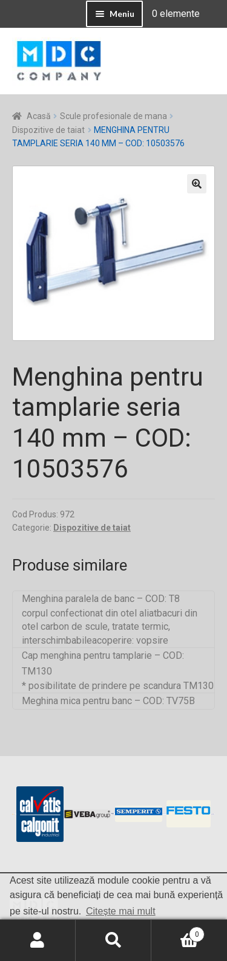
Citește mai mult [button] (121, 911)
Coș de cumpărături (178, 932)
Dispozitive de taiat (48, 130)
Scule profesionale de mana (113, 116)
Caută (113, 940)
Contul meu (38, 940)
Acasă (39, 116)
